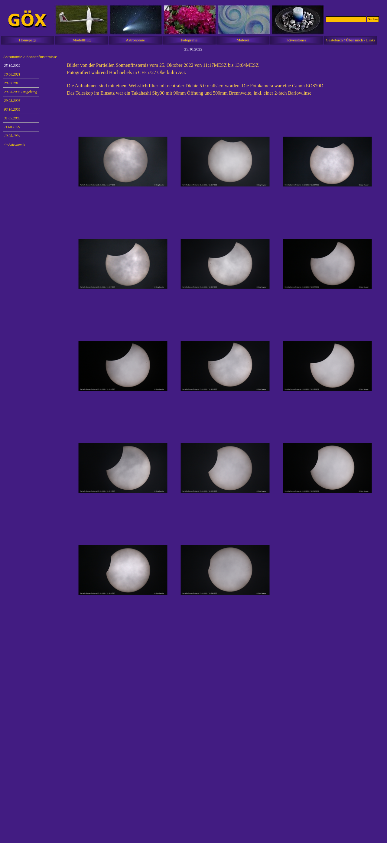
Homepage (28, 40)
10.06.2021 (12, 74)
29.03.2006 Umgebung (20, 92)
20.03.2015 (12, 83)
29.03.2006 (12, 101)
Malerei (243, 40)
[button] (123, 162)
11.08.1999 (12, 127)
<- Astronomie (14, 144)
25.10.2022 (12, 65)
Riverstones (296, 40)
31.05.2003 (12, 118)
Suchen (373, 19)
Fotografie (189, 40)
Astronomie (135, 40)
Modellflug (82, 40)
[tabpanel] (225, 82)
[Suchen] (346, 19)
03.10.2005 (12, 109)
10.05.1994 (12, 136)
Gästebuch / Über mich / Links (351, 40)
